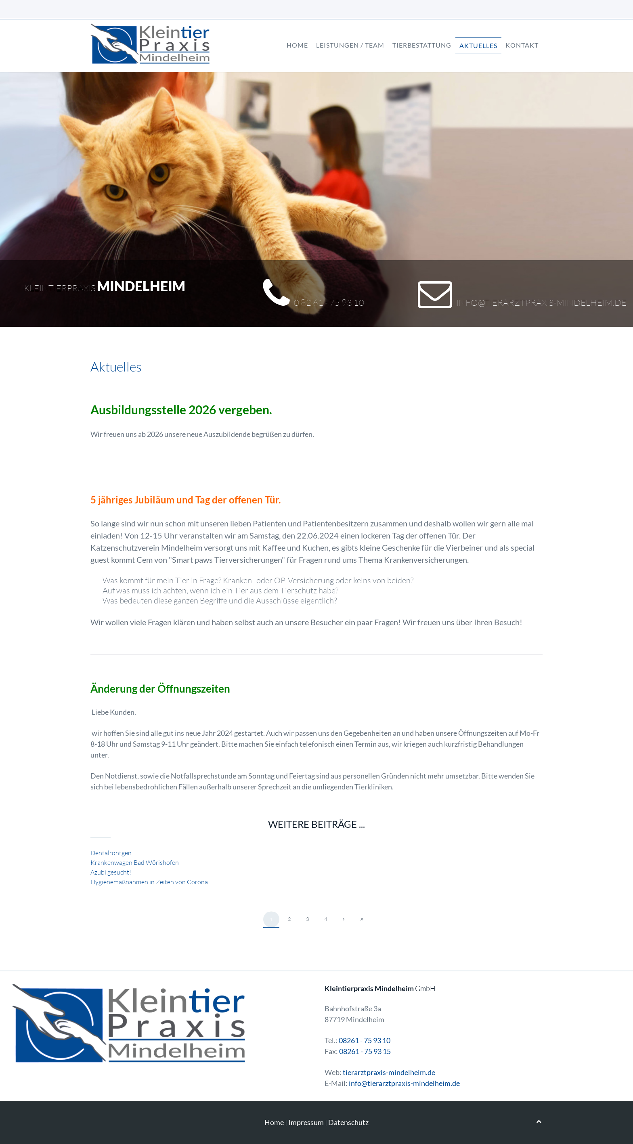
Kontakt (522, 45)
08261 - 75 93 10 (364, 1040)
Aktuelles (478, 45)
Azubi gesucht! (110, 872)
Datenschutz (348, 1122)
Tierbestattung (421, 45)
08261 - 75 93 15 (365, 1051)
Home (297, 45)
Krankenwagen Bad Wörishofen (134, 862)
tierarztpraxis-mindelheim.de (389, 1072)
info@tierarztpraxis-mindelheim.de (541, 302)
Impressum (306, 1122)
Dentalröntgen (111, 853)
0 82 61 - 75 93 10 (329, 302)
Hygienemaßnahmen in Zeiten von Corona (149, 882)
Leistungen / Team (350, 45)
